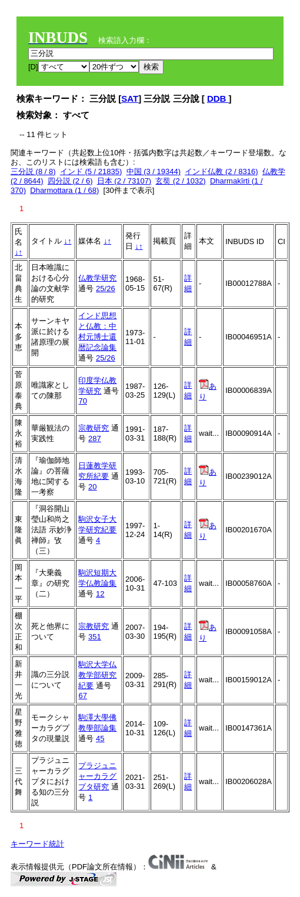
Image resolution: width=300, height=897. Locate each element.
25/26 (105, 288)
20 (92, 486)
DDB (218, 99)
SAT (129, 99)
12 (100, 593)
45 (100, 738)
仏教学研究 (97, 278)
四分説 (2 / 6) (70, 180)
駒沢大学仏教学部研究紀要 (97, 675)
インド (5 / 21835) (91, 171)
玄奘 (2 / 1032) (180, 180)
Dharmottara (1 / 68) (64, 190)
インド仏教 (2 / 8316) (221, 171)
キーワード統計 (37, 843)
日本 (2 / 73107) (124, 180)
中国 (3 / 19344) (153, 171)
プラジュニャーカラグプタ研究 (97, 776)
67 (82, 695)
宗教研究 (93, 428)
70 (82, 400)
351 (94, 636)
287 (94, 438)
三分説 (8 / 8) (33, 171)
